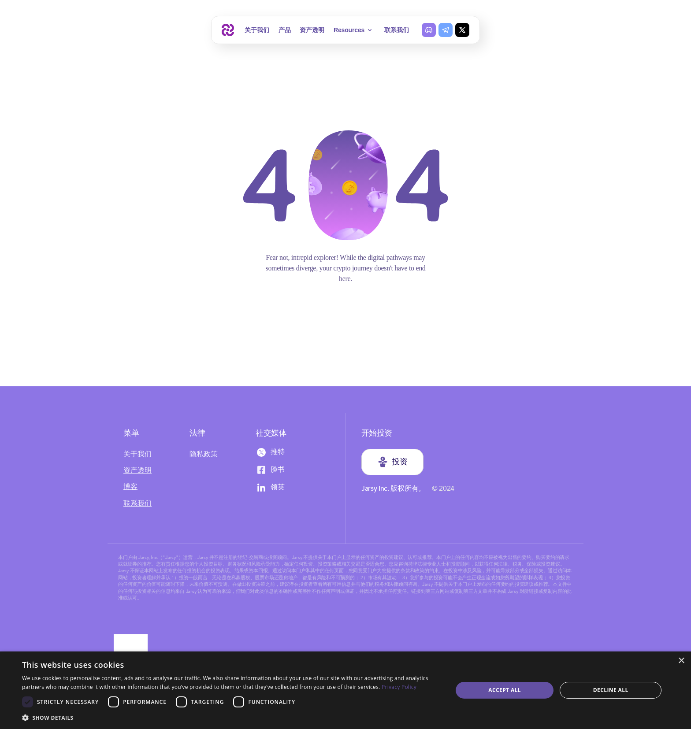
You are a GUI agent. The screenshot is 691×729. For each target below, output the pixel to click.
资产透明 (312, 29)
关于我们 (257, 29)
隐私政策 (203, 454)
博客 (130, 487)
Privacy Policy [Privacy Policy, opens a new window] (399, 687)
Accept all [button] (504, 690)
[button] (231, 717)
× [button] (681, 661)
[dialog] (345, 690)
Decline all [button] (610, 690)
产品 (285, 29)
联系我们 (396, 29)
